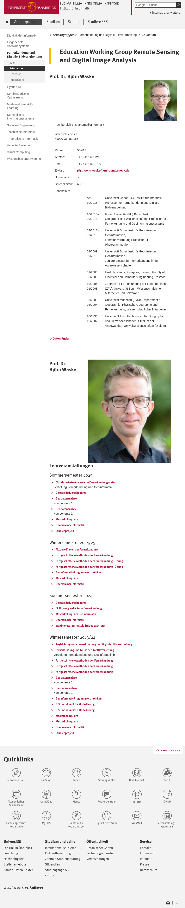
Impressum (147, 853)
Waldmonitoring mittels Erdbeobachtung (80, 625)
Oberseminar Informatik (70, 525)
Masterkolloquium (67, 519)
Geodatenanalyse (66, 498)
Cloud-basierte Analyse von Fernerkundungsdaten (86, 482)
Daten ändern (62, 338)
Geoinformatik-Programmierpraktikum (79, 572)
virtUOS (50, 875)
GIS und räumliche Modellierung (75, 704)
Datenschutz (148, 870)
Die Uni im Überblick (18, 848)
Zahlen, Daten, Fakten (18, 870)
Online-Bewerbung (58, 853)
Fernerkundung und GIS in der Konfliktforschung (85, 650)
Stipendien (52, 864)
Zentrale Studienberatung (62, 859)
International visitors (166, 12)
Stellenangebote (15, 864)
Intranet (145, 859)
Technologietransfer (100, 853)
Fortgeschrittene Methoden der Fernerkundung (84, 555)
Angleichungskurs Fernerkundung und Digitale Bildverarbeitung (94, 644)
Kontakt (145, 848)
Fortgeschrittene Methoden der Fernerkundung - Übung (89, 561)
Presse (144, 864)
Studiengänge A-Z (57, 870)
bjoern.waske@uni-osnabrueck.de (105, 170)
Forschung (11, 853)
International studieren (60, 848)
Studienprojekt (65, 531)
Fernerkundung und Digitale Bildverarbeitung (108, 35)
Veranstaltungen (97, 859)
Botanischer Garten (99, 848)
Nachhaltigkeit (14, 859)
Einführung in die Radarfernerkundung (79, 608)
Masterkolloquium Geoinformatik (76, 614)
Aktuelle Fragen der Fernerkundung (77, 549)
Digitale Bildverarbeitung (71, 492)
